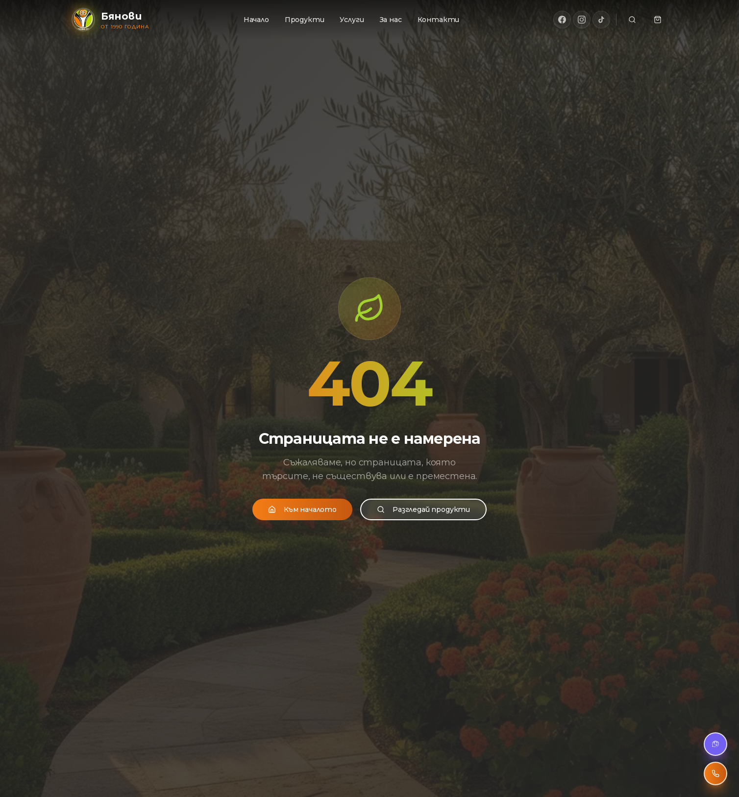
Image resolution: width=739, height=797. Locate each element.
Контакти (439, 19)
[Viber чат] (715, 744)
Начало (256, 19)
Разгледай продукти (423, 508)
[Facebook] (562, 19)
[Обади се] (715, 773)
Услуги (352, 19)
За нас (391, 19)
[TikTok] (601, 19)
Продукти (304, 19)
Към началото (302, 508)
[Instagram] (582, 19)
